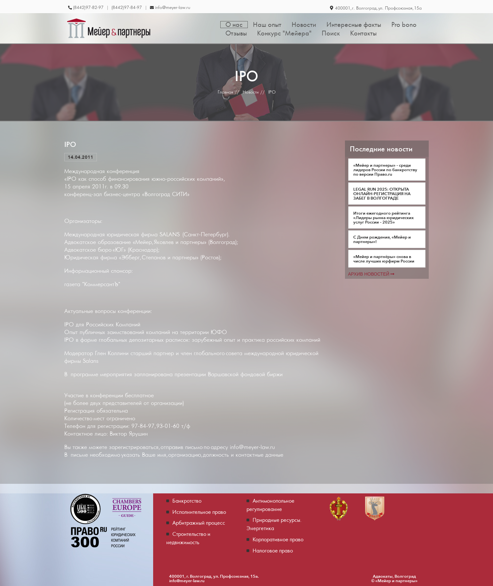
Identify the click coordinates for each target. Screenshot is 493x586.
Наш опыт (267, 24)
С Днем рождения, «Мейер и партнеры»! (382, 239)
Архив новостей (371, 274)
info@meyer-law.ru (172, 7)
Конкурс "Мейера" (284, 33)
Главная (225, 92)
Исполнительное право (199, 511)
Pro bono (404, 24)
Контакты (363, 33)
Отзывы (236, 33)
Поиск (331, 33)
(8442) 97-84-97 (127, 7)
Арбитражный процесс (198, 522)
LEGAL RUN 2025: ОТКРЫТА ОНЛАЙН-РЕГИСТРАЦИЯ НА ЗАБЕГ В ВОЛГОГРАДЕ (382, 193)
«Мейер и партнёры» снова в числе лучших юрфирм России (383, 258)
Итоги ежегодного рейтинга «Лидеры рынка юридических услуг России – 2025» (383, 217)
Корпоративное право (278, 539)
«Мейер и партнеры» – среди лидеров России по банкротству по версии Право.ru (385, 169)
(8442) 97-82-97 (88, 7)
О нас (234, 24)
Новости (304, 24)
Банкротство (186, 500)
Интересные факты (353, 24)
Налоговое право (273, 550)
